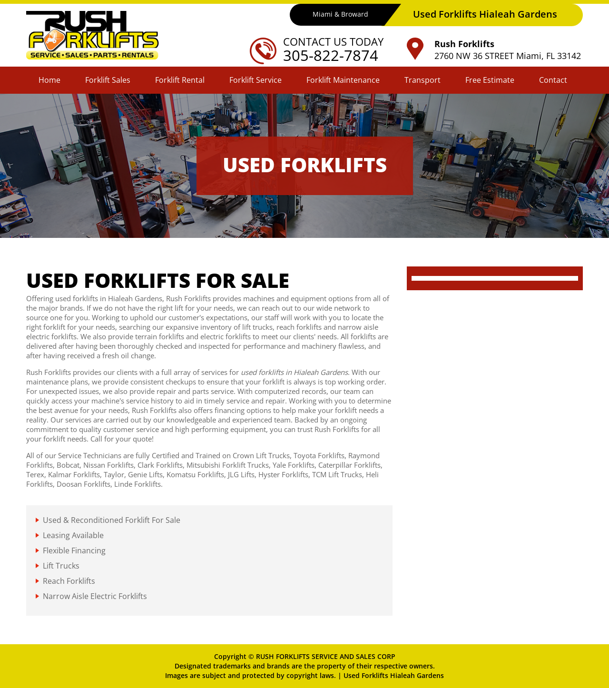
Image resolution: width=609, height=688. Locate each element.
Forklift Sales (107, 80)
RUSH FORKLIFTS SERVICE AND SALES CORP (325, 656)
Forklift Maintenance (343, 80)
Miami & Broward (340, 14)
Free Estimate (489, 80)
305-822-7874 (330, 55)
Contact (553, 80)
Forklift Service (255, 80)
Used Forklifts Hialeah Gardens (394, 675)
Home (49, 80)
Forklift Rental (180, 80)
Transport (422, 80)
